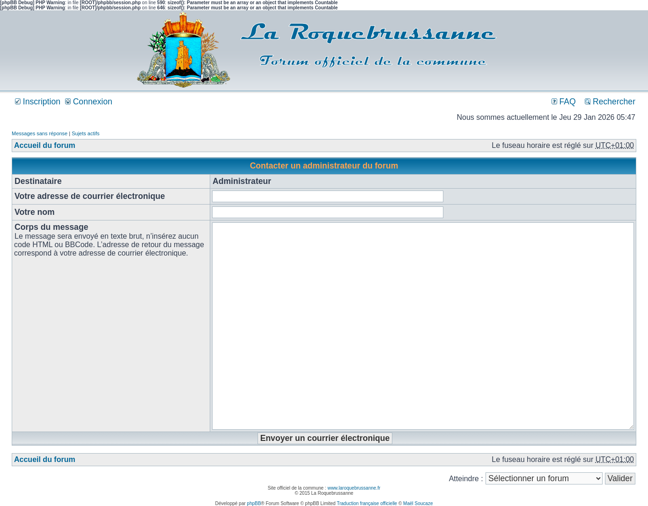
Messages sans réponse (39, 133)
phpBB (254, 503)
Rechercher (610, 101)
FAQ (564, 101)
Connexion (88, 101)
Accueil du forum (44, 145)
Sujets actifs (85, 133)
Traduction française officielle (367, 503)
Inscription (37, 101)
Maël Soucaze (418, 503)
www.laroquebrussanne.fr (353, 488)
